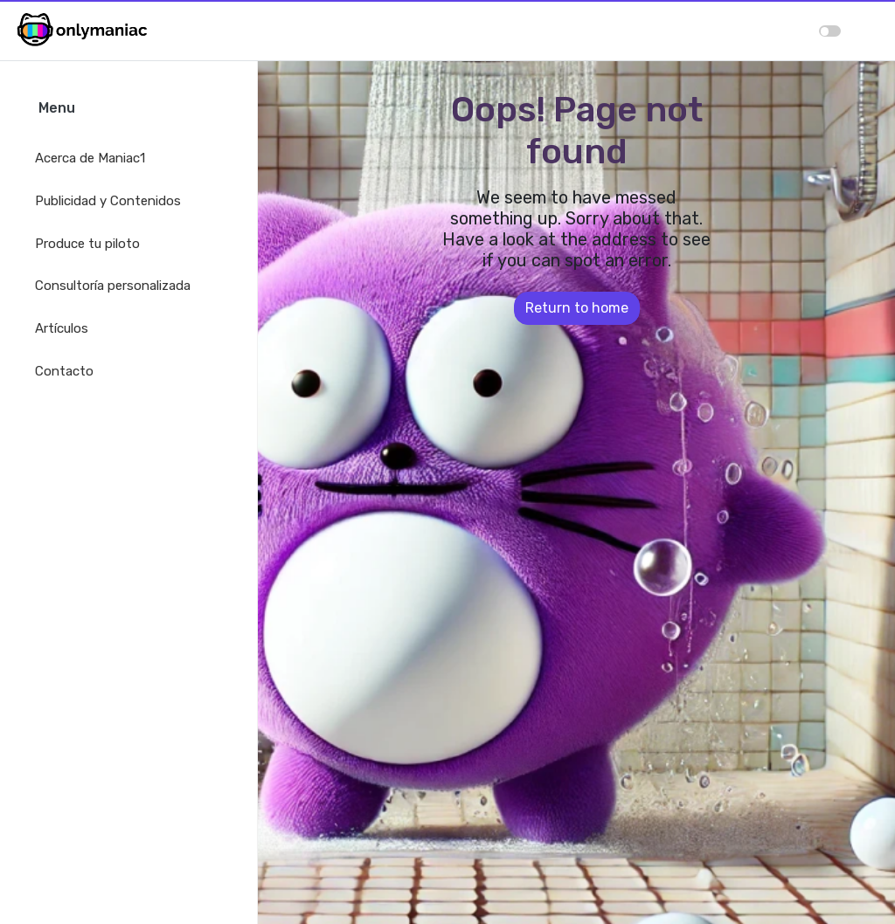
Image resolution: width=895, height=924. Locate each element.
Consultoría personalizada (113, 285)
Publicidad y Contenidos (108, 201)
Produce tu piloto (87, 244)
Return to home (576, 308)
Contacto (64, 371)
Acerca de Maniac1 (90, 158)
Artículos (61, 328)
